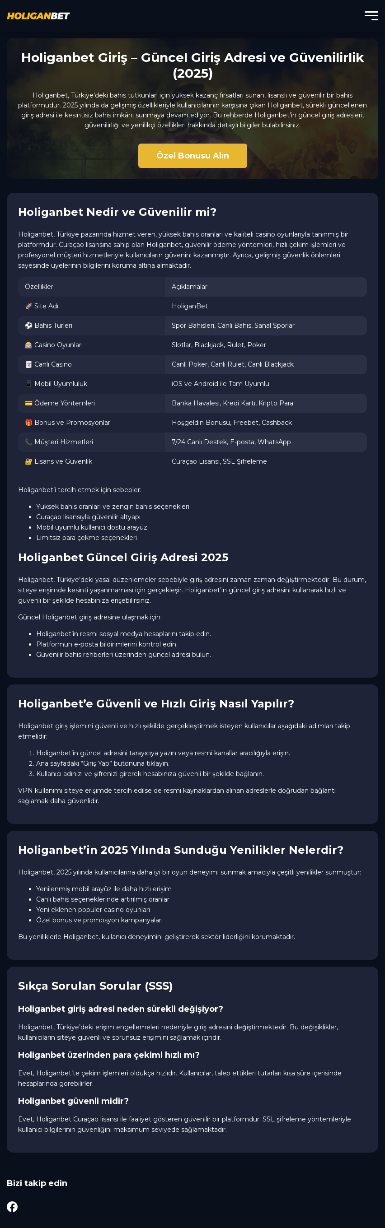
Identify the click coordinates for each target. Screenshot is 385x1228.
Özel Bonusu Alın (192, 156)
